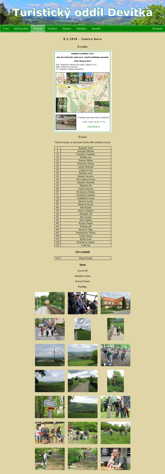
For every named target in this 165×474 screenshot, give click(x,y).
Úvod (9, 28)
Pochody (41, 28)
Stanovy (70, 28)
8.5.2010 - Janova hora (86, 39)
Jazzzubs (99, 28)
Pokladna (84, 28)
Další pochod (24, 28)
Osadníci (55, 28)
